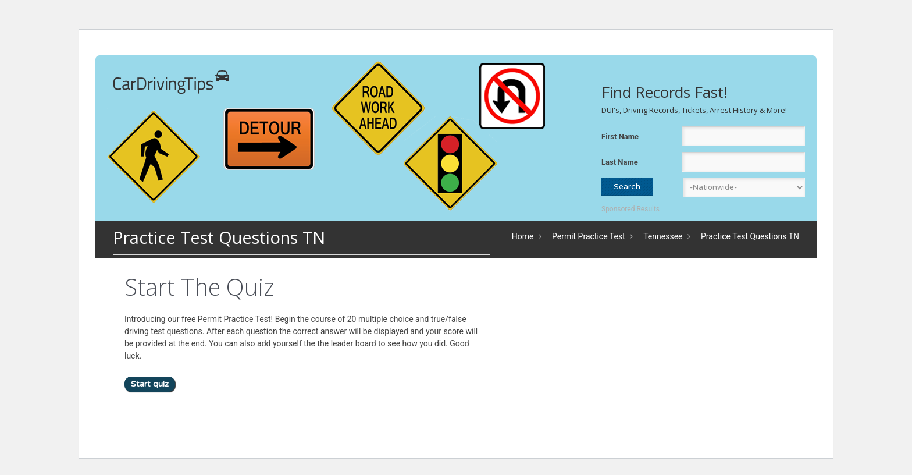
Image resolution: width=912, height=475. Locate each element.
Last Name (619, 162)
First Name (620, 136)
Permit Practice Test (588, 236)
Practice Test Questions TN (750, 236)
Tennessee (662, 236)
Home (523, 236)
